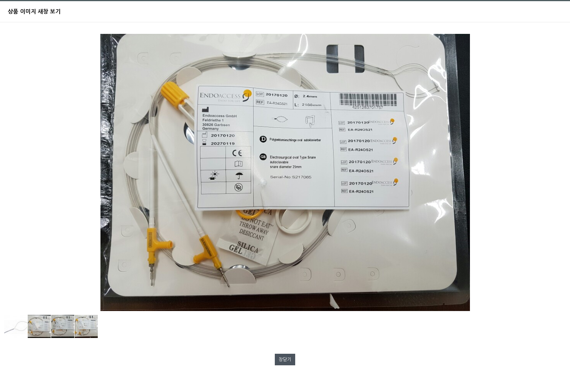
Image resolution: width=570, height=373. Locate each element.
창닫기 (285, 359)
